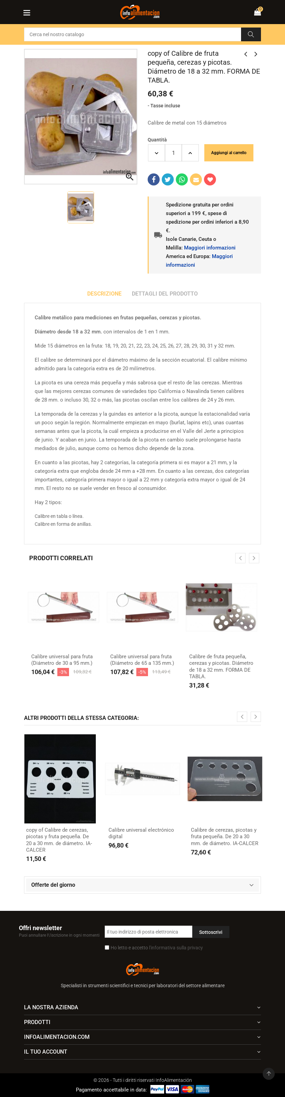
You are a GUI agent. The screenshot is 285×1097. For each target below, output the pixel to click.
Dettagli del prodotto (165, 293)
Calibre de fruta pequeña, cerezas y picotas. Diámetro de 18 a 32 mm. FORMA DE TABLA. (221, 666)
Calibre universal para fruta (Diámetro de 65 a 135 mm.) (142, 660)
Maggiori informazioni (210, 248)
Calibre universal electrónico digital (141, 833)
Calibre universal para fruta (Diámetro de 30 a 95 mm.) (62, 660)
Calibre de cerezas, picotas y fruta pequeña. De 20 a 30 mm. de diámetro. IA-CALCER (224, 836)
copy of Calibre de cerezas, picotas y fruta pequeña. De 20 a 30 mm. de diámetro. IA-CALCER (59, 840)
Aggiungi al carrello (229, 152)
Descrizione (104, 293)
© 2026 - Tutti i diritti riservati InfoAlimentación (142, 1080)
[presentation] (240, 558)
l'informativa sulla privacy (176, 947)
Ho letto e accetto (157, 947)
